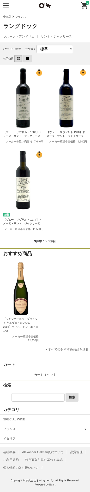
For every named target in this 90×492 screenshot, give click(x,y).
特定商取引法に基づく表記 (44, 460)
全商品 (7, 16)
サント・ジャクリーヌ (56, 36)
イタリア (9, 438)
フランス (20, 16)
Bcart (52, 484)
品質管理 (76, 452)
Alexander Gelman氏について (43, 452)
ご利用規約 (11, 460)
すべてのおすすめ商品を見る (68, 349)
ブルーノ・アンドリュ (18, 36)
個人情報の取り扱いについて (23, 468)
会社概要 (9, 452)
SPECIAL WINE (14, 419)
